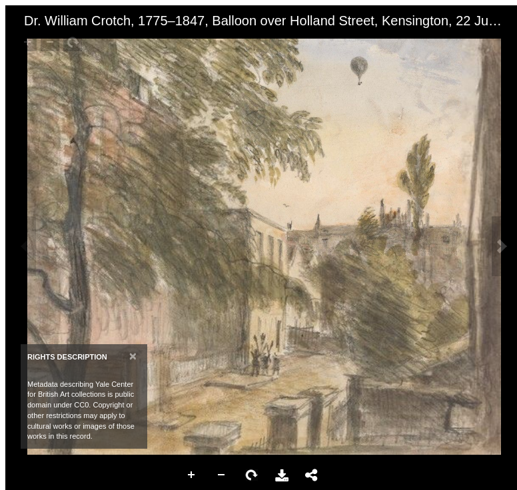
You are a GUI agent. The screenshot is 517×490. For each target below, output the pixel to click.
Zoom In (192, 475)
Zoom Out (222, 475)
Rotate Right (252, 475)
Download (282, 475)
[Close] (133, 356)
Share (312, 475)
